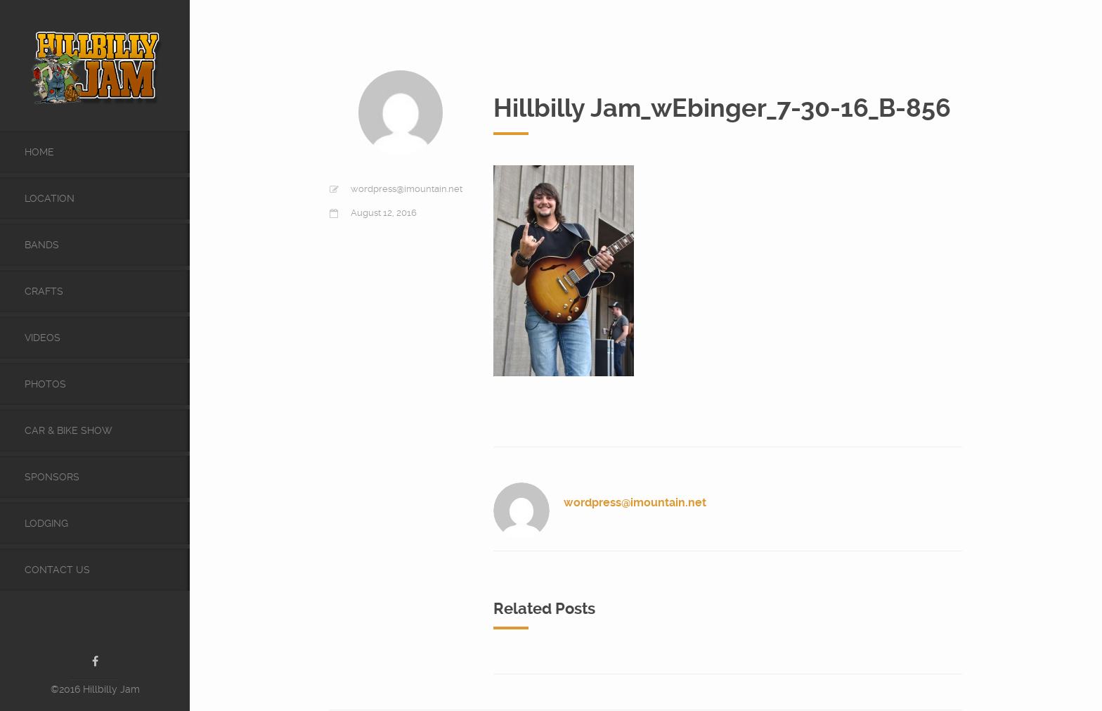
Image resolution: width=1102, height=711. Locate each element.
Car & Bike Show (68, 430)
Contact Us (57, 569)
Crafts (44, 291)
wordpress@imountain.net (406, 189)
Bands (42, 244)
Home (39, 152)
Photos (45, 384)
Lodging (46, 523)
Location (49, 198)
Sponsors (52, 476)
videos (42, 337)
